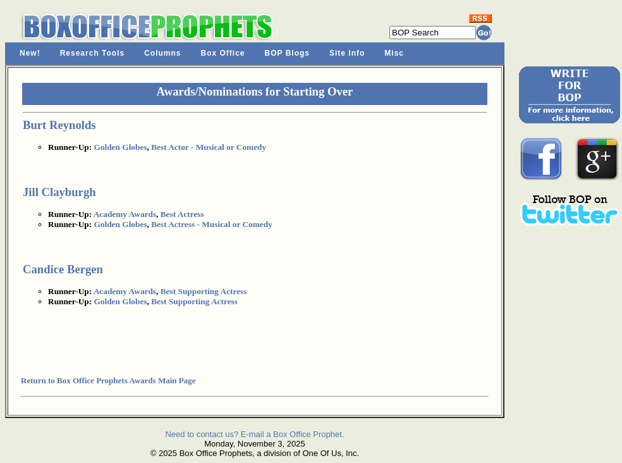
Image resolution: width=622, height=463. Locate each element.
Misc (394, 53)
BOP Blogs (287, 53)
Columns (162, 53)
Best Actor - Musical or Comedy (208, 147)
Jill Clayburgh (59, 192)
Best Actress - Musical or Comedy (211, 224)
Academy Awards (125, 214)
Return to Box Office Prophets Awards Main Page (108, 380)
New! (30, 53)
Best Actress (182, 214)
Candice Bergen (63, 269)
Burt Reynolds (59, 125)
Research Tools (92, 53)
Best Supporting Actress (204, 291)
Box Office (223, 53)
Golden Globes (120, 147)
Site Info (347, 53)
